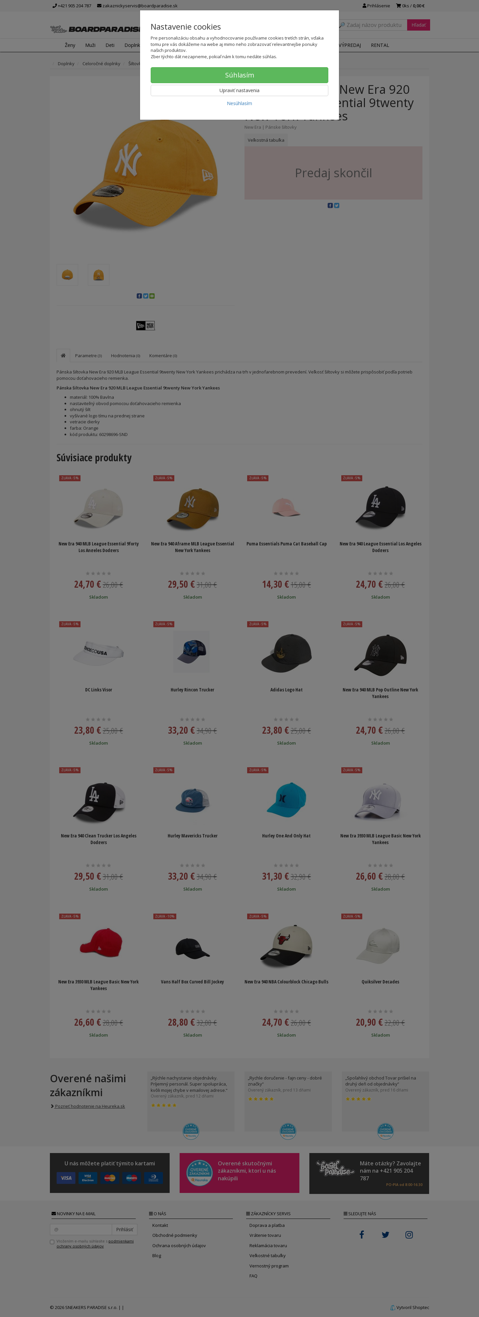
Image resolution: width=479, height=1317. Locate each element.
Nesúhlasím (239, 103)
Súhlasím (239, 75)
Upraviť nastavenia (239, 90)
